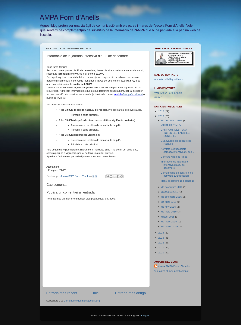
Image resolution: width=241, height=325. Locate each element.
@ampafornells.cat (132, 94)
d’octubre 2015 (170, 191)
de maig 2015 (169, 211)
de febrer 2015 (170, 226)
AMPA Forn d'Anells (69, 17)
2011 (161, 247)
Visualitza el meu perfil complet (171, 271)
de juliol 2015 (169, 201)
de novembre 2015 (172, 187)
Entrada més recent (61, 293)
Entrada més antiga (130, 293)
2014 (161, 232)
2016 (161, 111)
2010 (161, 252)
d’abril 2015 (168, 216)
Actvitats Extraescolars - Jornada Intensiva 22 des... (177, 150)
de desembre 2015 (172, 120)
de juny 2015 (169, 206)
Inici (96, 293)
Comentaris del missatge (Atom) (82, 300)
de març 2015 (169, 221)
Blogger (145, 315)
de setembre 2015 (172, 196)
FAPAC (158, 97)
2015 (161, 116)
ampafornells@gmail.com (168, 79)
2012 (161, 242)
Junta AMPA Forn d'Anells (173, 266)
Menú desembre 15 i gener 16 (178, 180)
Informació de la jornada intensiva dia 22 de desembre (174, 164)
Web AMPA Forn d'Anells (168, 92)
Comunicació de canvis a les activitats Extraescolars (177, 174)
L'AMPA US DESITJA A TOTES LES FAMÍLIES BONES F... (175, 132)
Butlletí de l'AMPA (171, 124)
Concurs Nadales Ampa (174, 156)
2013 (161, 237)
